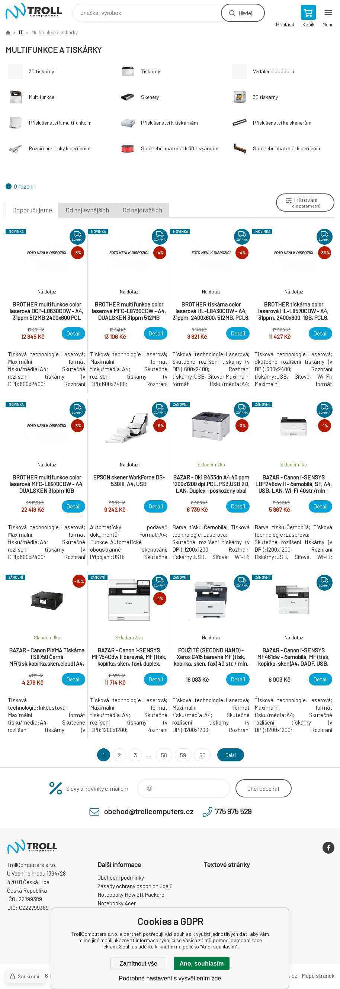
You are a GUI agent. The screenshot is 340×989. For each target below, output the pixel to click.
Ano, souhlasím (201, 963)
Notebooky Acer (116, 903)
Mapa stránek (318, 975)
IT (21, 32)
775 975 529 (233, 811)
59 (181, 754)
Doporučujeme (32, 209)
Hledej (245, 12)
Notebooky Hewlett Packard (130, 894)
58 (162, 754)
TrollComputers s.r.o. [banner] (38, 11)
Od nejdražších (142, 209)
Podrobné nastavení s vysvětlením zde (170, 978)
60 (200, 754)
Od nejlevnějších (87, 209)
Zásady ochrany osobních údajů (135, 886)
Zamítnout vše (138, 963)
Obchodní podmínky (120, 877)
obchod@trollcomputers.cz (148, 811)
